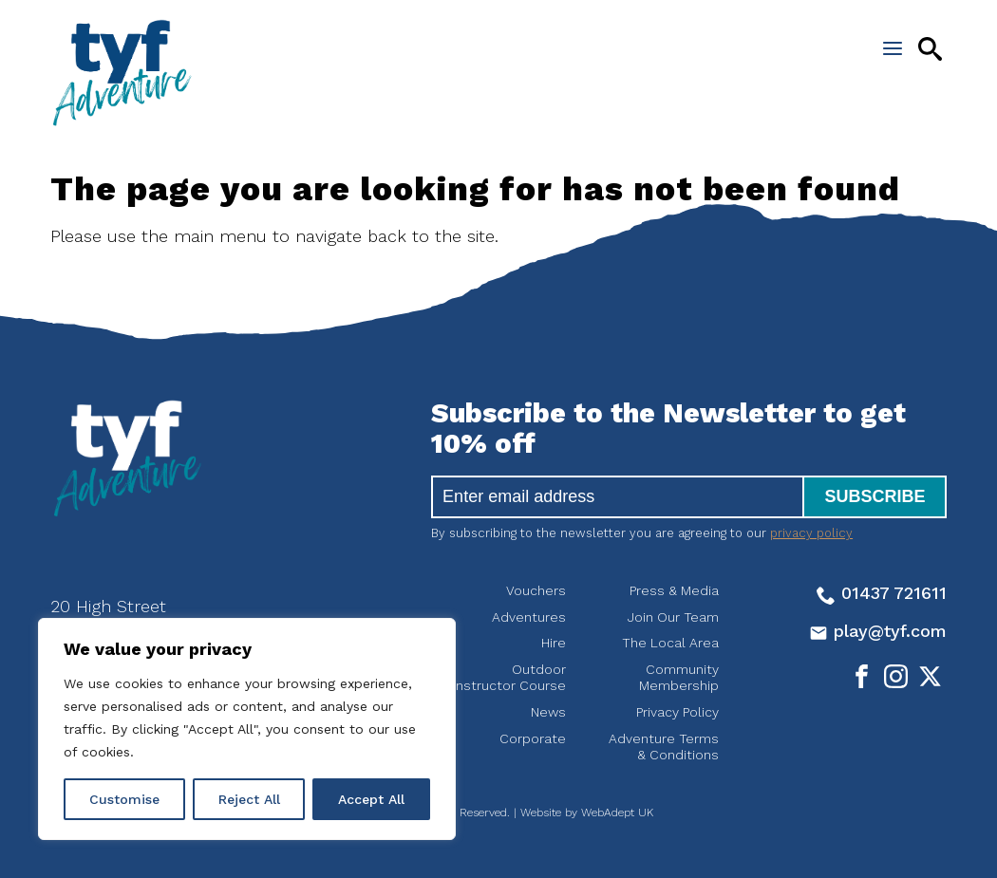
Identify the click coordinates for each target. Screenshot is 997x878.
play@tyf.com (878, 631)
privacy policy (811, 533)
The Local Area (670, 642)
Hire (553, 642)
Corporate (532, 738)
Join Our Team (673, 617)
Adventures (529, 617)
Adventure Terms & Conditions (664, 747)
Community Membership (679, 678)
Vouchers (536, 590)
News (548, 711)
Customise (124, 799)
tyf (121, 73)
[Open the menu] (892, 48)
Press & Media (674, 590)
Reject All (249, 799)
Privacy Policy (677, 711)
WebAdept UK (617, 812)
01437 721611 (882, 593)
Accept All (371, 799)
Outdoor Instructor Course (509, 678)
